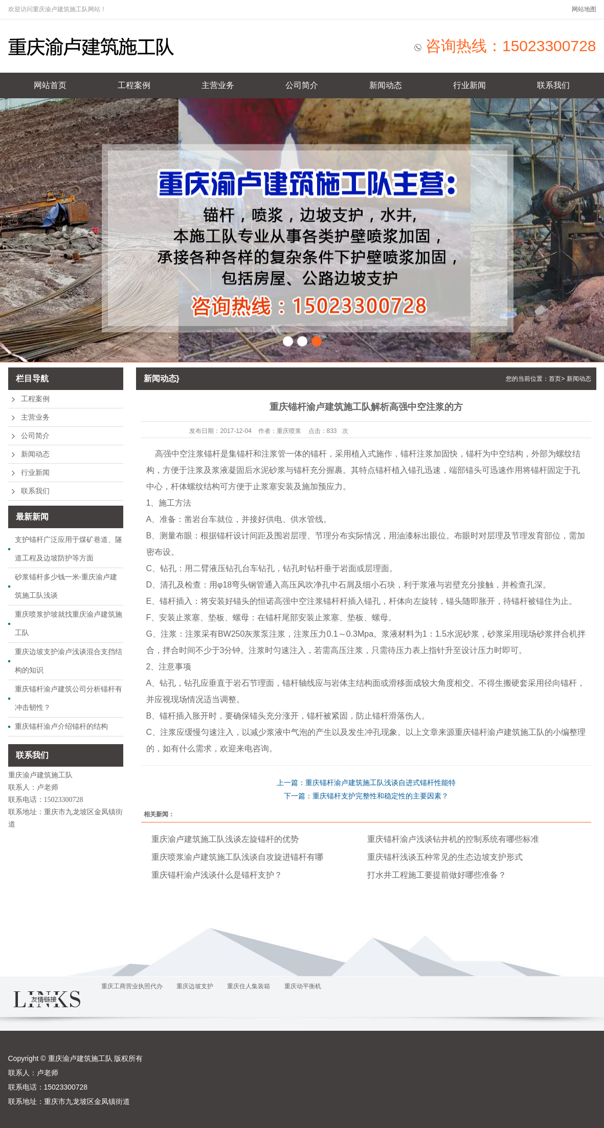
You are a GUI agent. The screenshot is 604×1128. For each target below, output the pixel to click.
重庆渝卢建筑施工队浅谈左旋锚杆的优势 (225, 839)
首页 (555, 378)
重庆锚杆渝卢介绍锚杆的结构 (61, 726)
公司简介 (301, 85)
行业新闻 (469, 85)
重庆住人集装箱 (248, 986)
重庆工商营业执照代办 (132, 986)
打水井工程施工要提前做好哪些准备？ (436, 875)
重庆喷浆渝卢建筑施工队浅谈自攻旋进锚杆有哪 (237, 857)
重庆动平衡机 (302, 986)
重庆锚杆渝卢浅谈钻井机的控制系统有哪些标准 (453, 839)
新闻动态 (385, 85)
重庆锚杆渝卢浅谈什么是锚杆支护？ (216, 875)
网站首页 (50, 85)
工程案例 (134, 85)
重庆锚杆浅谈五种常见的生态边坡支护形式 (445, 857)
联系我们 (553, 85)
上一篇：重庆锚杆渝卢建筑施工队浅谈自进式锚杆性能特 (366, 782)
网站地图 (584, 9)
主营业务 (218, 85)
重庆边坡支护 (194, 986)
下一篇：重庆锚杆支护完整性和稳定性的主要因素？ (366, 796)
